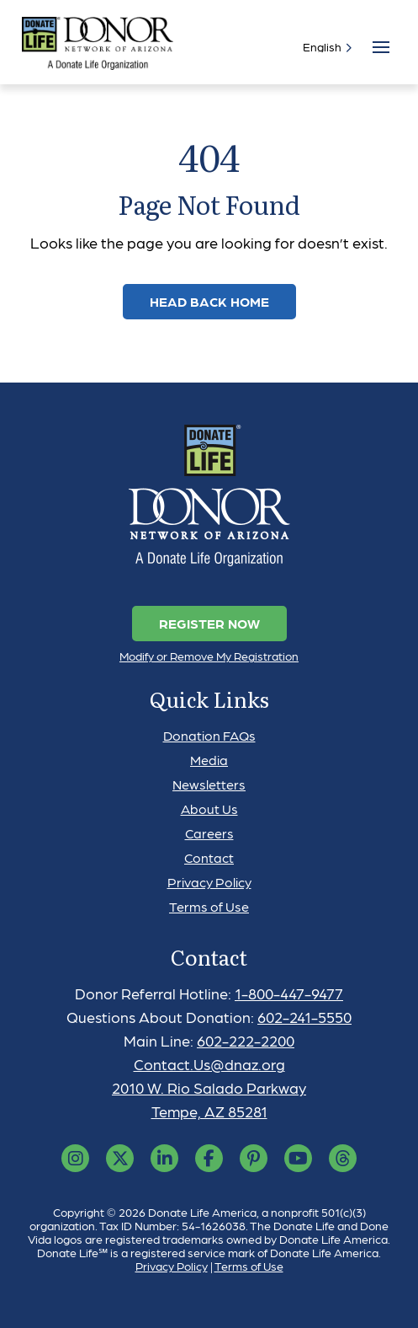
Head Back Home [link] (209, 301)
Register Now (209, 623)
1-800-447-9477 (289, 993)
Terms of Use (209, 906)
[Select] (324, 46)
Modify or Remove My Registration (209, 655)
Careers (209, 833)
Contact (209, 857)
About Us (209, 808)
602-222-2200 (245, 1040)
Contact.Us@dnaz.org (209, 1064)
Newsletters (209, 784)
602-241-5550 (304, 1016)
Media (209, 759)
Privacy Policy (209, 882)
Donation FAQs (209, 735)
